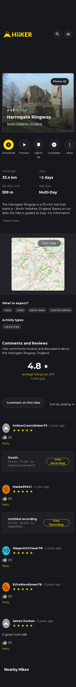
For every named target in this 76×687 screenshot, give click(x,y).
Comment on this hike (23, 402)
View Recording (58, 461)
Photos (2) (59, 81)
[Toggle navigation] (68, 34)
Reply (5, 443)
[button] (10, 221)
